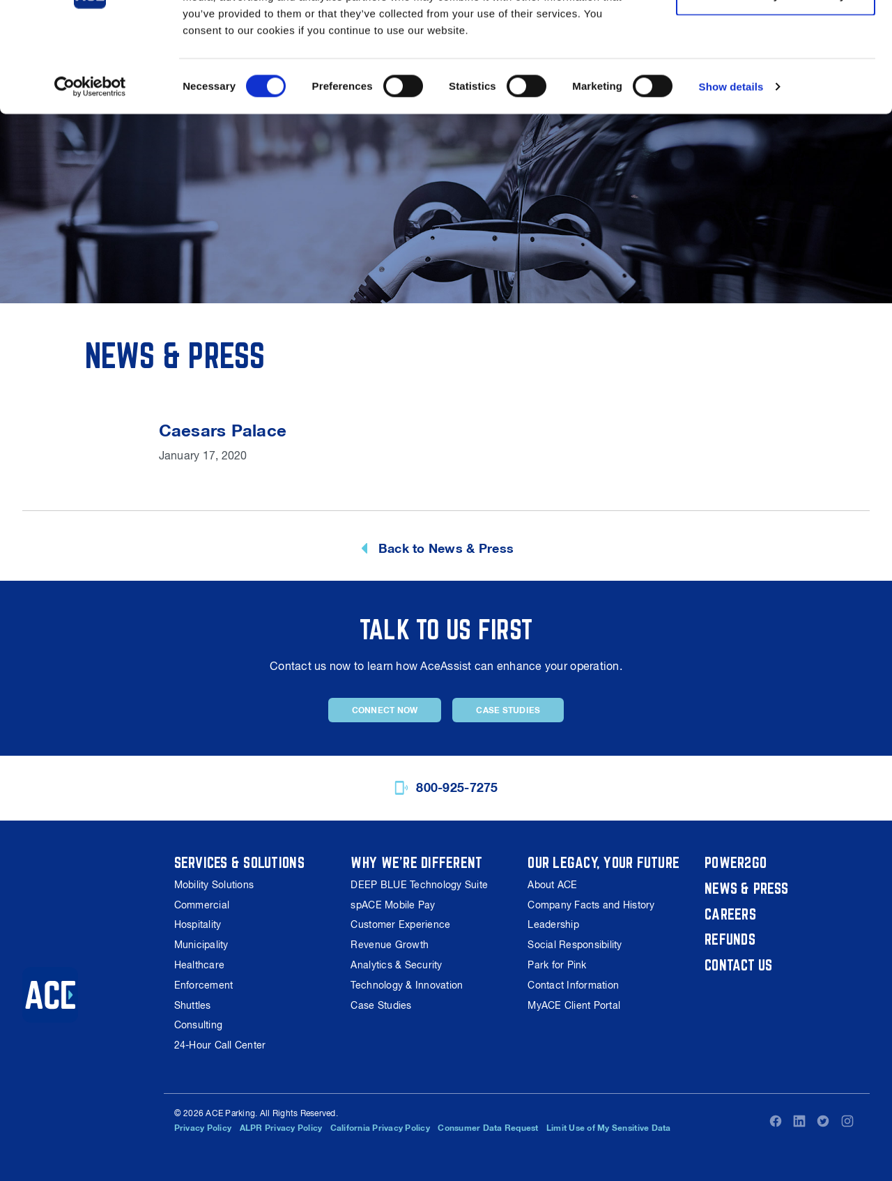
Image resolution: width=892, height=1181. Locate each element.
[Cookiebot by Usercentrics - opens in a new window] (90, 174)
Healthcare (199, 964)
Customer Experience (400, 924)
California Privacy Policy (380, 1128)
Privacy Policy (203, 1128)
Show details (731, 174)
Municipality (201, 944)
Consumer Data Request (488, 1128)
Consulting (198, 1024)
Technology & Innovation (407, 985)
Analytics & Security (396, 964)
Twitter (823, 1121)
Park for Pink (557, 964)
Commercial (202, 904)
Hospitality (198, 924)
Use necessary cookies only (775, 83)
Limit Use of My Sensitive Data (608, 1128)
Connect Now (385, 710)
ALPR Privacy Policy (281, 1128)
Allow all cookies (776, 37)
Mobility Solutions (214, 884)
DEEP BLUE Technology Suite (419, 884)
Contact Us (739, 965)
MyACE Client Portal (574, 1005)
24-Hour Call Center (220, 1045)
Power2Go (736, 862)
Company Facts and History (591, 904)
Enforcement (203, 985)
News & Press (746, 888)
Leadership (553, 924)
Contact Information (573, 985)
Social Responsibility (575, 944)
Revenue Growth (390, 944)
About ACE (552, 884)
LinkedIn (799, 1121)
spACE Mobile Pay (393, 904)
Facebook (775, 1121)
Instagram (847, 1121)
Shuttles (192, 1005)
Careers (730, 914)
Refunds (730, 939)
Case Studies (508, 710)
